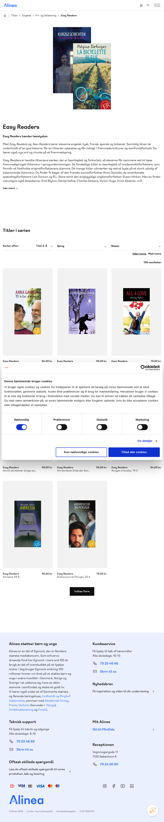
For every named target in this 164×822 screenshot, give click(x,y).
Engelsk (26, 15)
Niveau (115, 246)
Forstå (42, 710)
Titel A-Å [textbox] (41, 246)
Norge (50, 705)
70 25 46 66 (109, 663)
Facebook (114, 786)
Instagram (105, 786)
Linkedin (132, 786)
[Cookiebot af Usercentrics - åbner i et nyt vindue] (143, 367)
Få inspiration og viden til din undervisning (121, 691)
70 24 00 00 (109, 764)
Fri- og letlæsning (46, 15)
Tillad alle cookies (134, 452)
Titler (14, 15)
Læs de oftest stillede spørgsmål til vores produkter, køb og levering (37, 771)
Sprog (60, 246)
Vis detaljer (145, 440)
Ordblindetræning (21, 710)
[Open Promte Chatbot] (152, 810)
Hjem (5, 15)
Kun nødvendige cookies (81, 452)
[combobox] (27, 246)
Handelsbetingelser (66, 811)
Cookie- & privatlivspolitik (40, 811)
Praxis (13, 705)
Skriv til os (108, 671)
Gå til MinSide (104, 729)
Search (148, 5)
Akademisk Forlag (56, 701)
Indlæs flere (82, 591)
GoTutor (24, 705)
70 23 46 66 (25, 741)
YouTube (123, 786)
